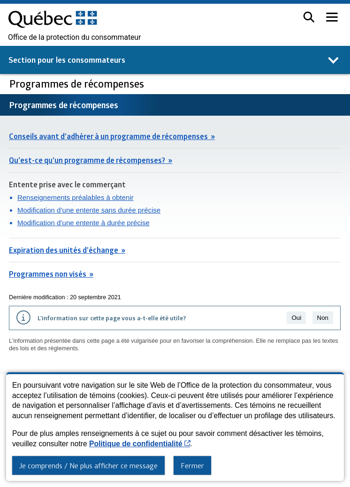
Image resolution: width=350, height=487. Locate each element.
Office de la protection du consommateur (74, 37)
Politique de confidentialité (139, 444)
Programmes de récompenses (77, 83)
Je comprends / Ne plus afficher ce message (88, 465)
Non (322, 317)
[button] (309, 17)
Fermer (192, 465)
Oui (296, 317)
